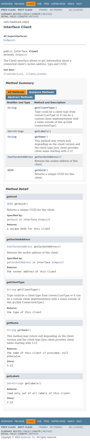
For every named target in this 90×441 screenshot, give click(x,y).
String (12, 107)
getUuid (40, 170)
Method (47, 14)
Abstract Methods (20, 97)
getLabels (41, 131)
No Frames (56, 10)
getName (40, 136)
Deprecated (58, 4)
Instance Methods (41, 92)
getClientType (44, 107)
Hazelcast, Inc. (28, 437)
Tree (46, 4)
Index (71, 4)
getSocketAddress (47, 156)
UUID (10, 170)
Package (19, 4)
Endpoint (9, 40)
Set (9, 131)
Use (39, 4)
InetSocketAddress (20, 156)
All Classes (76, 10)
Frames (43, 10)
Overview (6, 4)
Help (79, 4)
